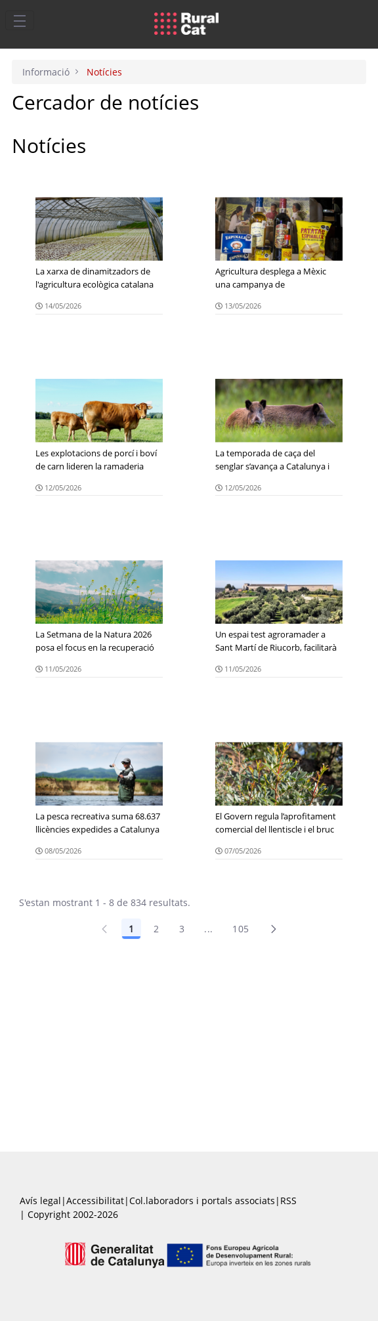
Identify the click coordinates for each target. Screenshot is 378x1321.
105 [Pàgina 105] (240, 928)
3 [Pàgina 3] (181, 928)
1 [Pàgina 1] (131, 928)
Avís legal (40, 1200)
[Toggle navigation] (19, 20)
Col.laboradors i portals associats (202, 1200)
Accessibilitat (95, 1200)
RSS (288, 1200)
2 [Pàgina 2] (156, 928)
